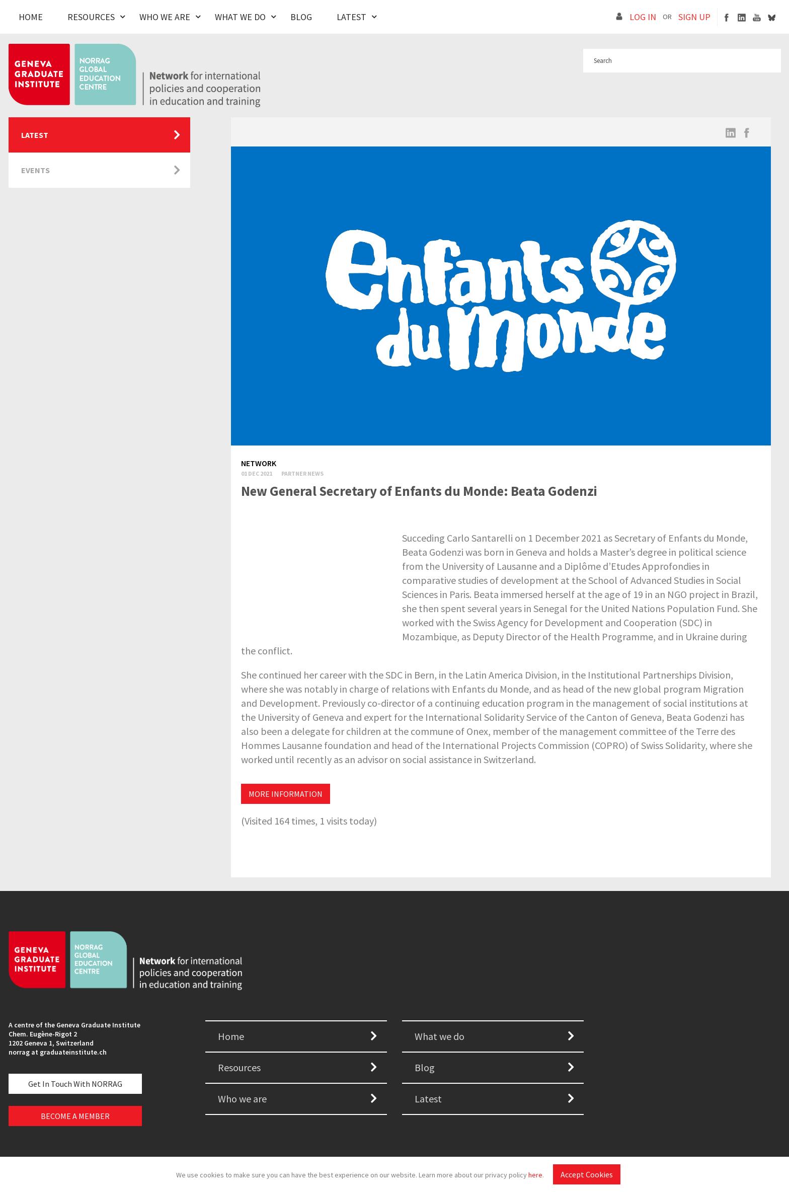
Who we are (242, 1098)
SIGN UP (694, 17)
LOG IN (642, 17)
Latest (351, 17)
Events (35, 170)
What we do (439, 1036)
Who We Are (164, 17)
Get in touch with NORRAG (75, 1084)
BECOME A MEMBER (75, 1116)
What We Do (240, 17)
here (535, 1174)
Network (258, 463)
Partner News (302, 473)
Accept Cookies (587, 1174)
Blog (301, 17)
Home (31, 17)
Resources (91, 17)
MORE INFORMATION (286, 794)
